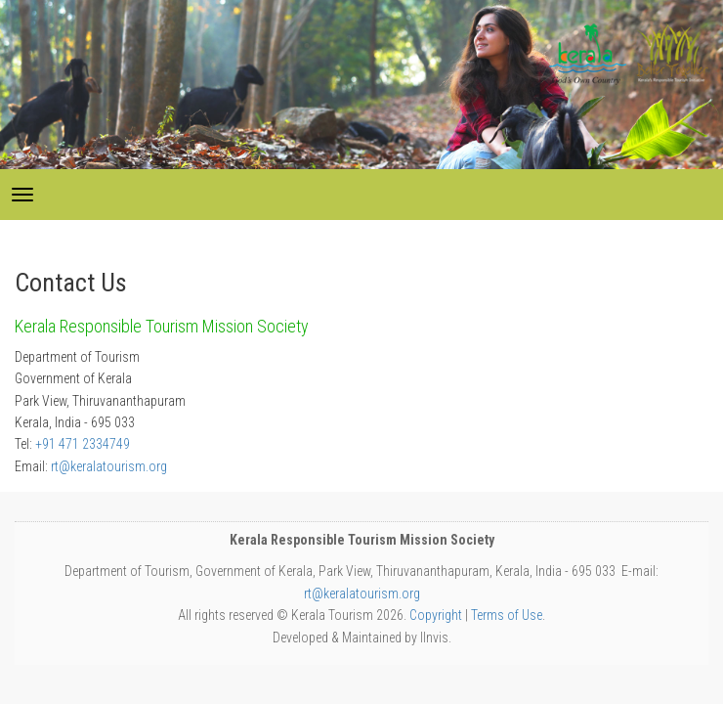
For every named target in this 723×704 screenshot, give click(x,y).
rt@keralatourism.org (109, 466)
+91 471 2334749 (82, 444)
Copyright (435, 615)
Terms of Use (506, 615)
